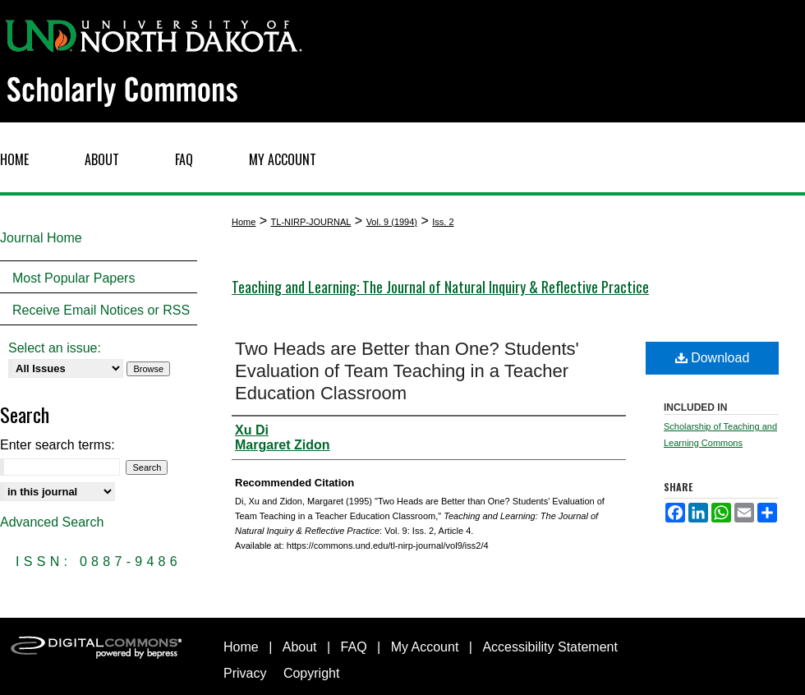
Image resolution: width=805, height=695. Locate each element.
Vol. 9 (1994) (391, 222)
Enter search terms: (57, 445)
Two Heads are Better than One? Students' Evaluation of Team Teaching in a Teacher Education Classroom (407, 370)
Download (712, 358)
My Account (425, 647)
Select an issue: (54, 348)
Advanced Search (52, 522)
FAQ (354, 647)
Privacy (244, 673)
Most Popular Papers (73, 278)
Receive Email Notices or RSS (101, 310)
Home (243, 222)
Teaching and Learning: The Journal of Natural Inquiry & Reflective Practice (440, 286)
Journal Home (41, 238)
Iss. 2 (442, 222)
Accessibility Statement (550, 647)
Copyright (311, 673)
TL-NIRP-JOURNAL (311, 222)
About (300, 647)
